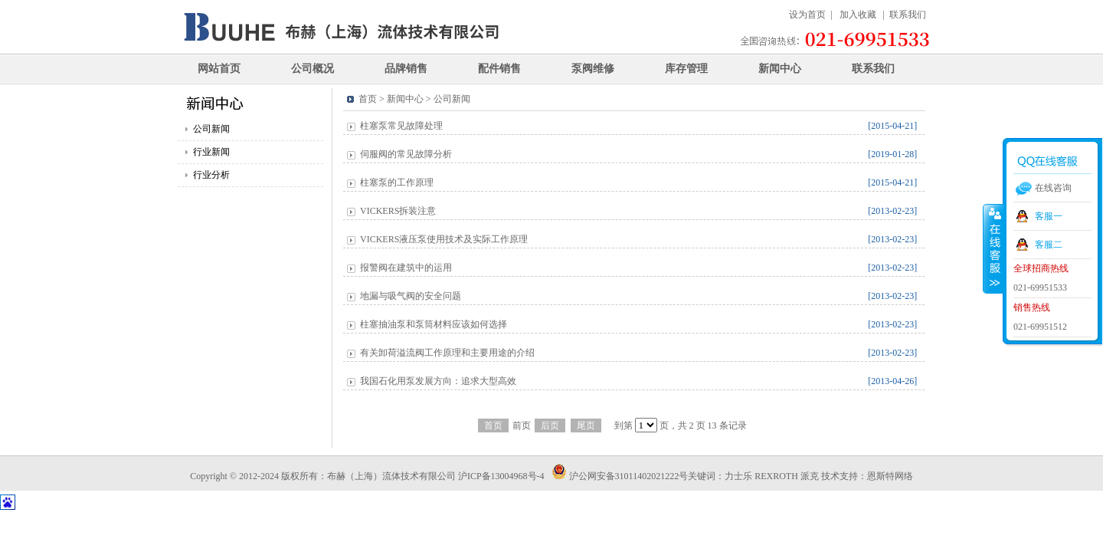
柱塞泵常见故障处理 (401, 125)
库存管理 (686, 68)
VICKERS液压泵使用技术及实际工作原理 (444, 239)
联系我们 (907, 14)
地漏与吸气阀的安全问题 (410, 296)
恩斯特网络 (890, 476)
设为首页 (807, 14)
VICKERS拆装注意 (398, 210)
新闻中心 (779, 68)
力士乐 (738, 476)
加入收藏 (858, 14)
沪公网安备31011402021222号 (620, 476)
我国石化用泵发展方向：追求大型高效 (438, 381)
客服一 (1048, 216)
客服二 (1048, 244)
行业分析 (211, 174)
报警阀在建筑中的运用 (406, 267)
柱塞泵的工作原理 (397, 182)
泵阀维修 (592, 68)
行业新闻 (211, 151)
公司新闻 (211, 128)
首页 (493, 425)
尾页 (586, 425)
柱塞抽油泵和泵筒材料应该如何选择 (433, 324)
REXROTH (776, 476)
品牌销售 (406, 68)
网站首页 (219, 68)
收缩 (993, 248)
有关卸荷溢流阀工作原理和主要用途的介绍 (447, 352)
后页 (550, 425)
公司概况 (312, 68)
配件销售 (499, 68)
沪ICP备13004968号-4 (502, 476)
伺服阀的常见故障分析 (406, 154)
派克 (809, 476)
